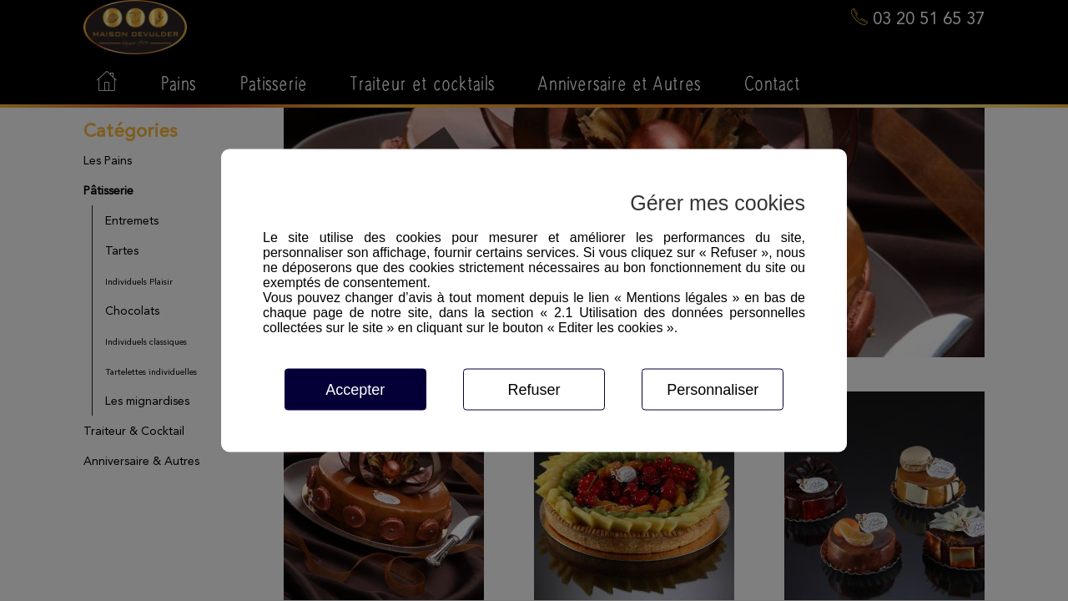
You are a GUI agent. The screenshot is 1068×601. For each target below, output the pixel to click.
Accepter (355, 389)
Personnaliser (712, 389)
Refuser (533, 389)
